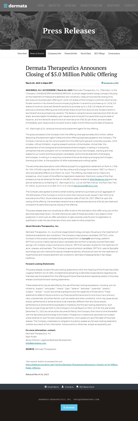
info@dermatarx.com (36, 343)
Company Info (54, 53)
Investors (113, 5)
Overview (22, 53)
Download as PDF (110, 83)
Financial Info (71, 53)
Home (40, 5)
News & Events (37, 53)
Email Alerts (53, 387)
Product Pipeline (92, 5)
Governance (114, 53)
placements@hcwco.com (86, 186)
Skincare (70, 5)
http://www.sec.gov (99, 179)
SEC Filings (99, 53)
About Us (54, 5)
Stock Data (86, 53)
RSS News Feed (87, 387)
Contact (129, 5)
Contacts (69, 387)
